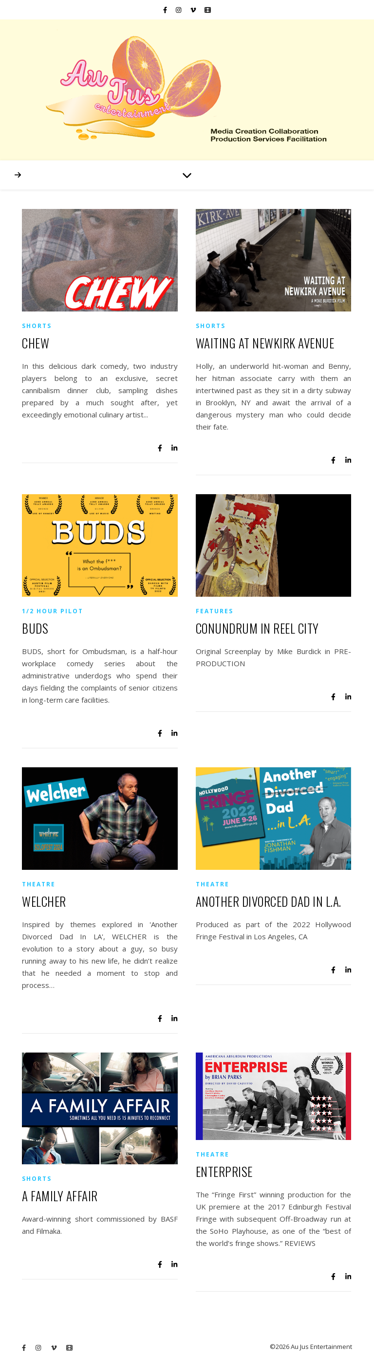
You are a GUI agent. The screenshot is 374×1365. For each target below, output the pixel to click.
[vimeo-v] (193, 9)
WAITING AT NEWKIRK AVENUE (265, 343)
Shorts (37, 326)
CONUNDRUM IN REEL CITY (257, 628)
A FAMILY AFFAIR (60, 1196)
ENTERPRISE (224, 1171)
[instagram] (179, 9)
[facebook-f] (165, 9)
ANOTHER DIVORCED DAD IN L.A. (268, 901)
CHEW (35, 343)
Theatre (39, 884)
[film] (208, 9)
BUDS (35, 628)
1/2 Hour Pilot (52, 611)
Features (214, 611)
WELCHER (44, 901)
